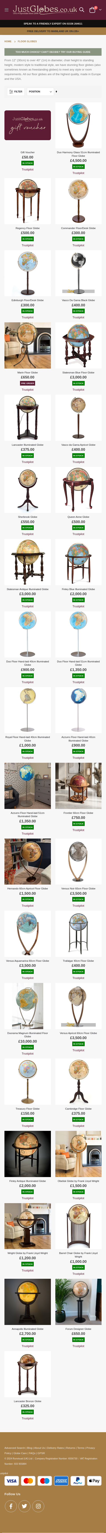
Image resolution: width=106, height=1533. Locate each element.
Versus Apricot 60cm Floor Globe (78, 1033)
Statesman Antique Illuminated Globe (27, 589)
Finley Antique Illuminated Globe (27, 1180)
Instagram (38, 1506)
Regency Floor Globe (28, 228)
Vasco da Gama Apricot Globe (78, 444)
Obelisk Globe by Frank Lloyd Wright (78, 1180)
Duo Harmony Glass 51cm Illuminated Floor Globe (78, 154)
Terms (80, 1447)
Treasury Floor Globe (28, 1108)
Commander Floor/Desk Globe (78, 228)
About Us (39, 1447)
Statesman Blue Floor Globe (78, 372)
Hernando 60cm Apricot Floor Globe (27, 888)
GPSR (41, 1453)
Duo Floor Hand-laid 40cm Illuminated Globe (27, 663)
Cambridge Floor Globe (78, 1108)
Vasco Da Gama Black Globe (78, 300)
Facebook (11, 1506)
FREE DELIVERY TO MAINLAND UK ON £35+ (53, 31)
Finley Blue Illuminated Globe (78, 589)
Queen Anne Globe (78, 516)
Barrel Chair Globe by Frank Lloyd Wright (78, 1255)
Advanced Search (14, 1447)
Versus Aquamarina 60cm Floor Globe (27, 960)
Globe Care (20, 1453)
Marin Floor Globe (27, 372)
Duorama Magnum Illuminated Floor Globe (27, 1035)
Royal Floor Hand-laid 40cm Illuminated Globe (27, 739)
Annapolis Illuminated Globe (27, 1328)
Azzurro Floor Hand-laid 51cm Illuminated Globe (27, 814)
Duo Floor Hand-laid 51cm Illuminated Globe (78, 663)
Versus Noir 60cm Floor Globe (78, 888)
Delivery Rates (55, 1447)
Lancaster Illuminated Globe (27, 444)
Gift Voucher (28, 152)
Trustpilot (28, 169)
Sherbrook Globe (27, 516)
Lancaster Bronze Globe (27, 1401)
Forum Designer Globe (78, 1328)
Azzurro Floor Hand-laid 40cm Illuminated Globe (78, 739)
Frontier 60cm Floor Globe (78, 812)
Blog (29, 1447)
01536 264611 (74, 23)
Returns (70, 1447)
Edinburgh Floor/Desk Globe (28, 300)
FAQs (32, 1453)
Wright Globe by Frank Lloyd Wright (28, 1253)
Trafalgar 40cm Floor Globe (78, 960)
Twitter (24, 1506)
